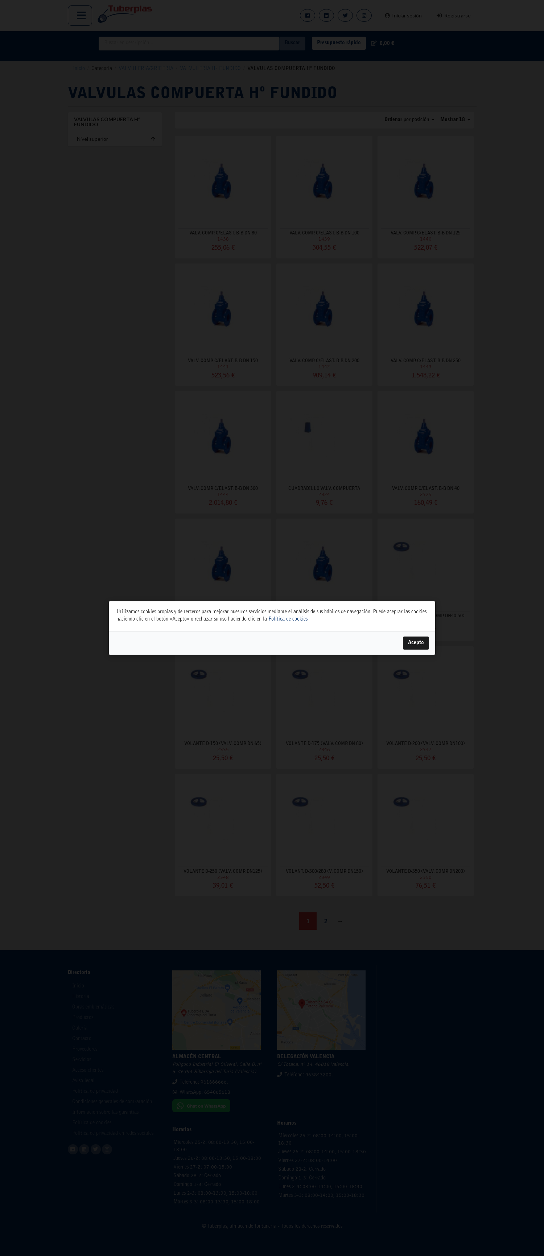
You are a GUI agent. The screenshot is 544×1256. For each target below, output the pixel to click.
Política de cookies (288, 619)
